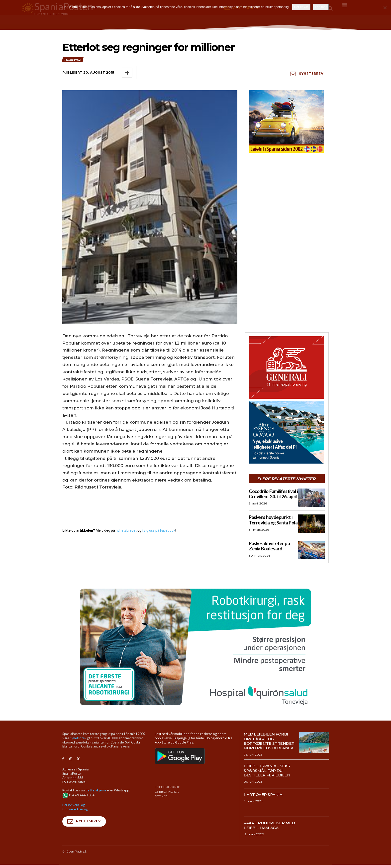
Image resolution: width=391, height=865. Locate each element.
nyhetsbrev (78, 738)
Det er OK (301, 7)
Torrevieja (72, 59)
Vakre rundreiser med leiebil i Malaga (269, 825)
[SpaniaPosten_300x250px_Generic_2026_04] (287, 367)
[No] (384, 7)
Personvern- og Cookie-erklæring (75, 807)
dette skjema (96, 790)
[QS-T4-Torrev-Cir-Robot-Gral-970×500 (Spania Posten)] (195, 647)
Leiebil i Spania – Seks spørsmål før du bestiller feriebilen (267, 771)
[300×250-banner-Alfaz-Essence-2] (287, 432)
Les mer (321, 7)
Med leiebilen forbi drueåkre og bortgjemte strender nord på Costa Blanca (269, 741)
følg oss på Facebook (158, 530)
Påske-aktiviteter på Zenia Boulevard (268, 545)
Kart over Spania (263, 794)
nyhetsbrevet (126, 530)
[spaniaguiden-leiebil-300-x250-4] (287, 121)
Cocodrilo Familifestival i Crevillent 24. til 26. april (272, 493)
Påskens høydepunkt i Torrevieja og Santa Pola (272, 519)
